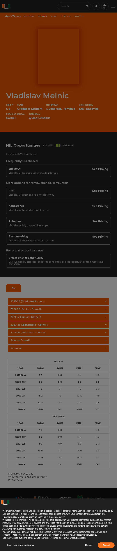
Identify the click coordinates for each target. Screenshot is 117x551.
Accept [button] (106, 545)
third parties (55, 520)
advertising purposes (39, 526)
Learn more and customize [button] (20, 545)
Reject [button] (88, 545)
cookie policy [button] (58, 517)
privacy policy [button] (106, 511)
